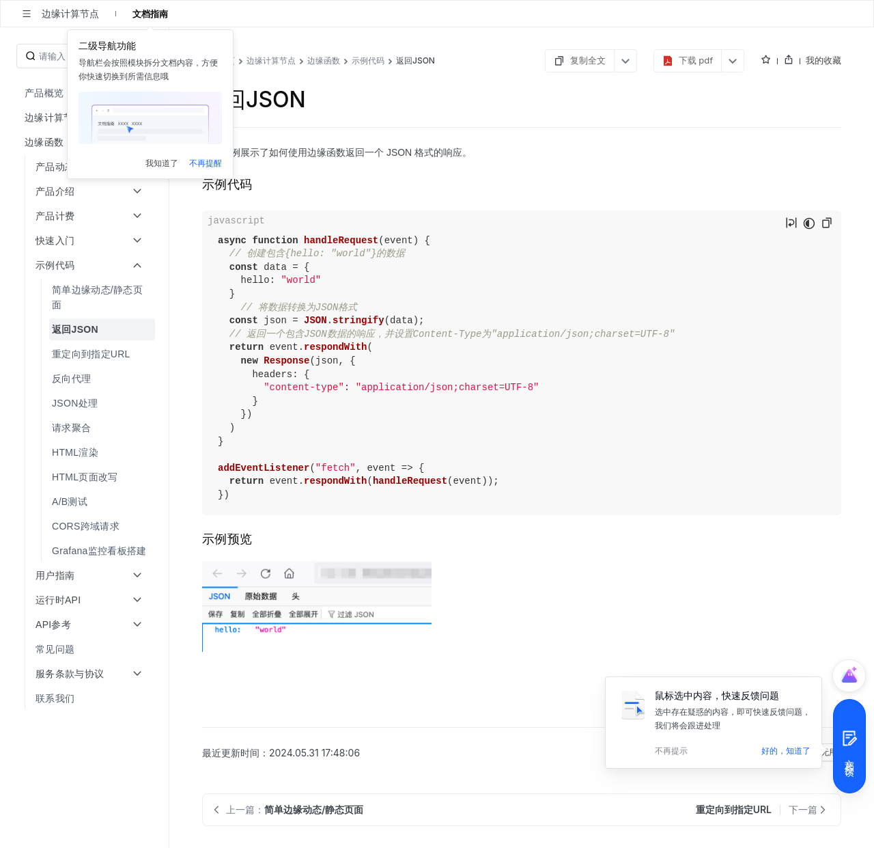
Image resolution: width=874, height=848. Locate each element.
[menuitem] (85, 93)
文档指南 (150, 13)
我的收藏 (823, 60)
